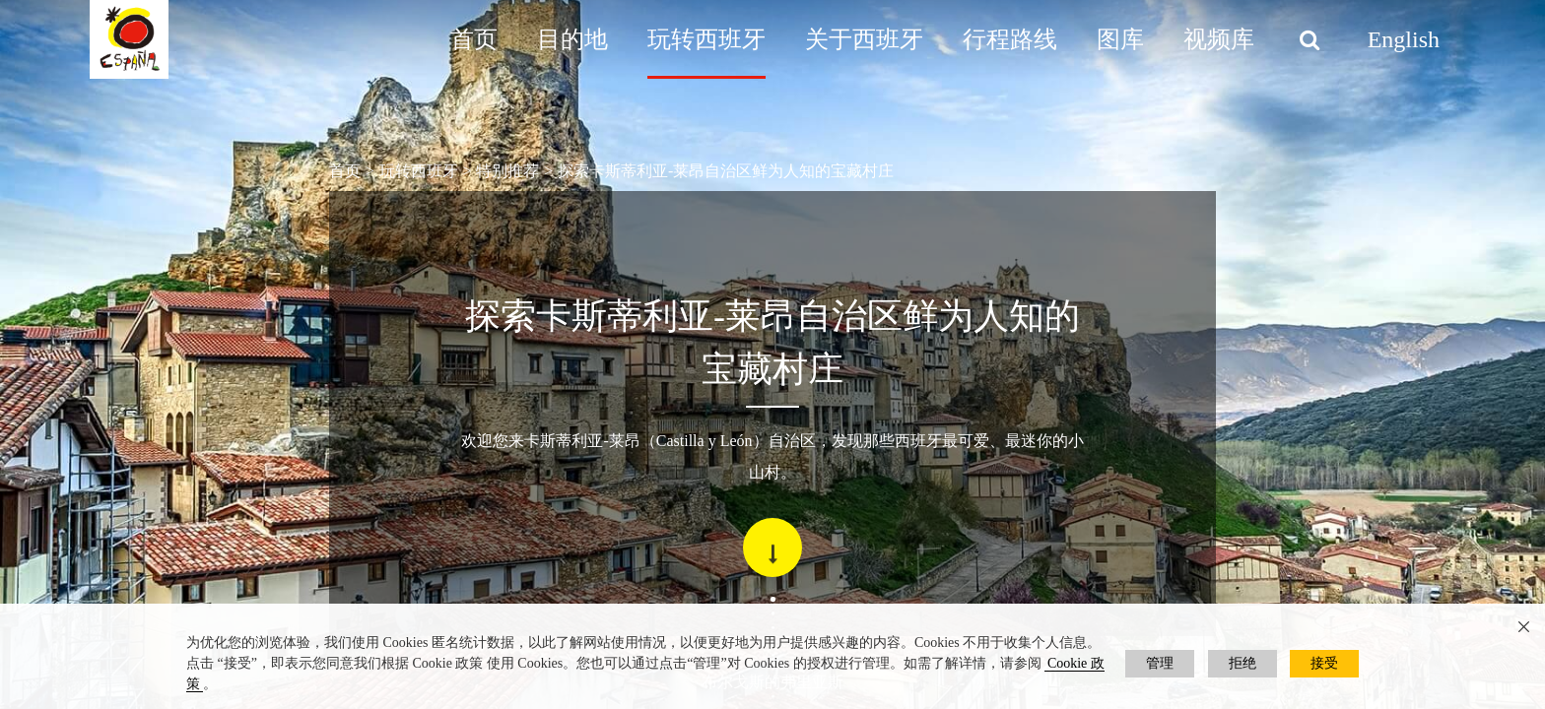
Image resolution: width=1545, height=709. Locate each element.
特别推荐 (507, 170)
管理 (1160, 663)
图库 (1120, 39)
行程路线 (1010, 39)
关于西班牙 (864, 39)
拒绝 (1242, 663)
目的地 (572, 39)
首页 (474, 39)
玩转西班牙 (706, 39)
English (1404, 39)
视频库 (1218, 39)
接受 (1324, 663)
